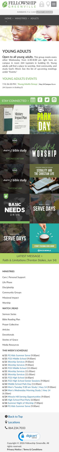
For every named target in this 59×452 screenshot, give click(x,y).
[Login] (42, 5)
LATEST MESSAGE (44, 12)
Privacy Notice (14, 450)
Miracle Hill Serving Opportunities (24, 397)
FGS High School (16, 378)
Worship (6, 303)
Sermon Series (9, 314)
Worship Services (16, 362)
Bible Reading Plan (11, 319)
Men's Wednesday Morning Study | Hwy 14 (29, 390)
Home (8, 18)
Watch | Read (10, 308)
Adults (35, 18)
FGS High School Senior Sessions (24, 381)
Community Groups (11, 293)
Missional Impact (10, 298)
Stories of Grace (10, 340)
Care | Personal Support (13, 277)
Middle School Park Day (19, 384)
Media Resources (10, 345)
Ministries (21, 18)
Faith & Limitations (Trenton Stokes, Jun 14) (29, 260)
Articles (6, 330)
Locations (12, 422)
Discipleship (8, 287)
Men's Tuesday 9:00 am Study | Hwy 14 (27, 387)
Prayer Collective (10, 325)
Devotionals (8, 335)
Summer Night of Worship (21, 403)
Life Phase (7, 282)
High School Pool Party (19, 400)
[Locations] (48, 5)
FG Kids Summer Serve (19, 355)
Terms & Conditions (32, 450)
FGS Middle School (17, 359)
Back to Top (14, 416)
